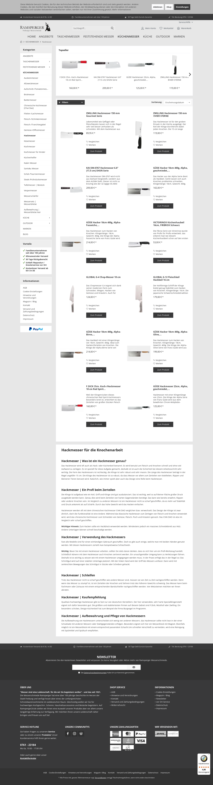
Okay (169, 7)
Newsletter (161, 698)
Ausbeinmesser (31, 78)
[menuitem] (185, 22)
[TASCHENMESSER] (68, 36)
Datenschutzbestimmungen (95, 672)
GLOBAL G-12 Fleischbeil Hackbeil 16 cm (166, 278)
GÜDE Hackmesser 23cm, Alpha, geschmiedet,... (141, 78)
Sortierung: (156, 102)
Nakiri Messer (30, 163)
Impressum (28, 319)
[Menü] (208, 755)
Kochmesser (29, 146)
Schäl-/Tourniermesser (34, 174)
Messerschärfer (31, 196)
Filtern (63, 102)
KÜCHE (26, 217)
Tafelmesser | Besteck (34, 185)
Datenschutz (29, 315)
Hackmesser (30, 135)
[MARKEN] (179, 36)
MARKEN (27, 228)
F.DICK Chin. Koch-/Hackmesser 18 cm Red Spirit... (74, 78)
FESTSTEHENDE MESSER (34, 67)
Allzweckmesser (31, 83)
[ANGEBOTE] (46, 36)
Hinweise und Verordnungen (29, 296)
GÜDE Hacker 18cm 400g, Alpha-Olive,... (170, 333)
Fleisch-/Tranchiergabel (35, 124)
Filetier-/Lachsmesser (34, 113)
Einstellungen (182, 7)
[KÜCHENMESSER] (128, 36)
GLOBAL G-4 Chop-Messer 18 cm (103, 277)
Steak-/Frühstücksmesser (35, 179)
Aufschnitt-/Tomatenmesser (37, 89)
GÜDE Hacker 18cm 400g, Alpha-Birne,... (103, 333)
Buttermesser (30, 100)
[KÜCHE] (147, 36)
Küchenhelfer (30, 157)
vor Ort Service (163, 702)
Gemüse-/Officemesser (34, 130)
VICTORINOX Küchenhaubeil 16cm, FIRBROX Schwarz (168, 224)
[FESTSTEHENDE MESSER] (98, 36)
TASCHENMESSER (31, 61)
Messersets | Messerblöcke (30, 202)
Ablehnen (157, 7)
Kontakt (26, 305)
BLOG (25, 234)
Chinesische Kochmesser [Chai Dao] (35, 106)
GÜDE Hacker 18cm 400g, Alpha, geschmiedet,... (170, 169)
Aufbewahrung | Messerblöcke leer (32, 210)
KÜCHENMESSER (31, 72)
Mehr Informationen (121, 9)
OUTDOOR (28, 223)
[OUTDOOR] (163, 36)
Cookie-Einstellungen (32, 291)
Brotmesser (29, 94)
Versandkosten (100, 777)
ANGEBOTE (28, 56)
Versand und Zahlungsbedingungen (33, 310)
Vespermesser (30, 190)
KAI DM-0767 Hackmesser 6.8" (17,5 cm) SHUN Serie (107, 78)
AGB (25, 287)
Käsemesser (29, 141)
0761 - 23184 (28, 745)
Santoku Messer (31, 168)
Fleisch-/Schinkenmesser (35, 119)
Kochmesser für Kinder (34, 152)
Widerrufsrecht (118, 705)
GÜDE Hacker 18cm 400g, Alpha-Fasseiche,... (103, 224)
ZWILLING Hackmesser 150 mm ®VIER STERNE (174, 78)
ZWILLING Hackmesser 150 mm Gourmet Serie (103, 114)
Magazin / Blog (30, 301)
